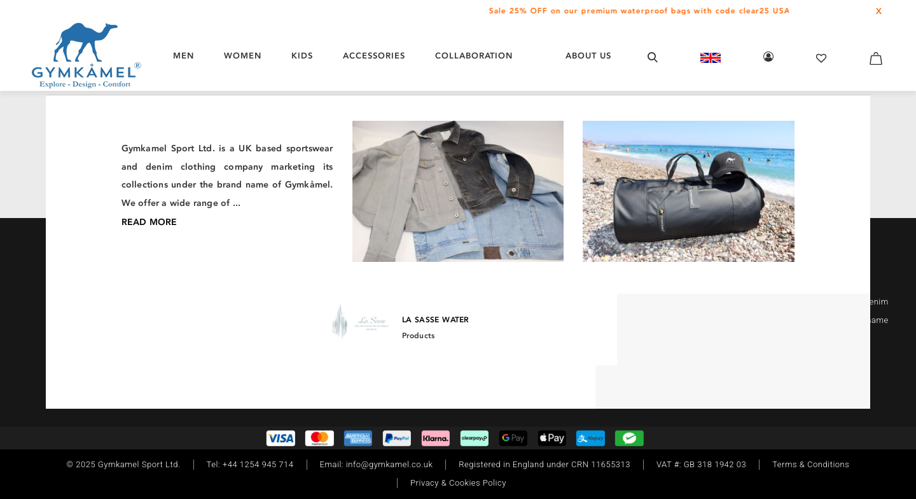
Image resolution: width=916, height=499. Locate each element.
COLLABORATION (474, 55)
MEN (183, 55)
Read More (814, 338)
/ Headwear (238, 154)
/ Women (190, 154)
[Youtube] (154, 299)
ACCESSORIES (374, 55)
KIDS (302, 55)
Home (156, 154)
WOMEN (242, 55)
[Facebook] (97, 299)
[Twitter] (135, 299)
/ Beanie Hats (294, 154)
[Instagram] (80, 299)
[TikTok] (116, 299)
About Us (588, 55)
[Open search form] (652, 57)
